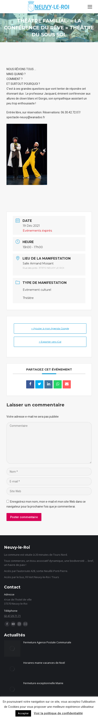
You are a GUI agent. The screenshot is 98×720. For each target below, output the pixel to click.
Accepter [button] (23, 713)
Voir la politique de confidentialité (58, 713)
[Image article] (12, 648)
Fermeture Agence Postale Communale (47, 642)
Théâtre (28, 298)
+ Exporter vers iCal (50, 341)
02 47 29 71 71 (12, 616)
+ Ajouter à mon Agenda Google (50, 328)
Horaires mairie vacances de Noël (44, 663)
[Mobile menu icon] (90, 7)
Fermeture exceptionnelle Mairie (43, 683)
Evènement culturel (37, 290)
